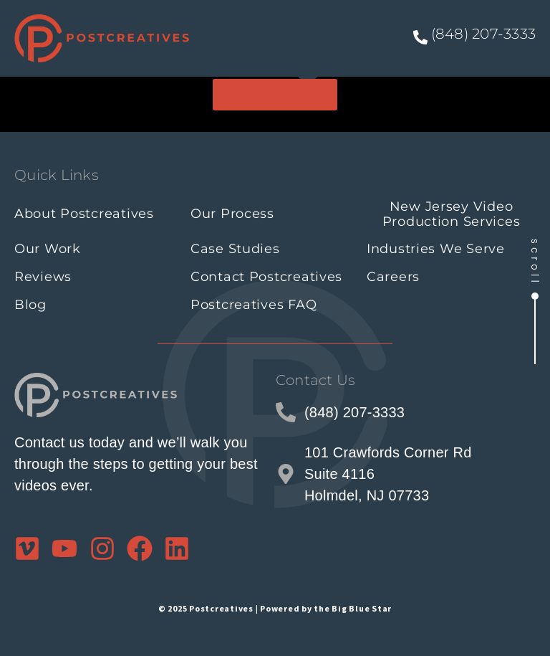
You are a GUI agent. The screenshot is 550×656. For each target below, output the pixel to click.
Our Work (47, 249)
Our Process (232, 214)
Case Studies (235, 249)
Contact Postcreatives (266, 277)
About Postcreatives (84, 214)
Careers (393, 277)
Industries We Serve (436, 249)
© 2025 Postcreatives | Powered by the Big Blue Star (275, 608)
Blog (30, 305)
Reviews (43, 277)
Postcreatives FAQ (253, 305)
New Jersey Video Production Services (451, 214)
